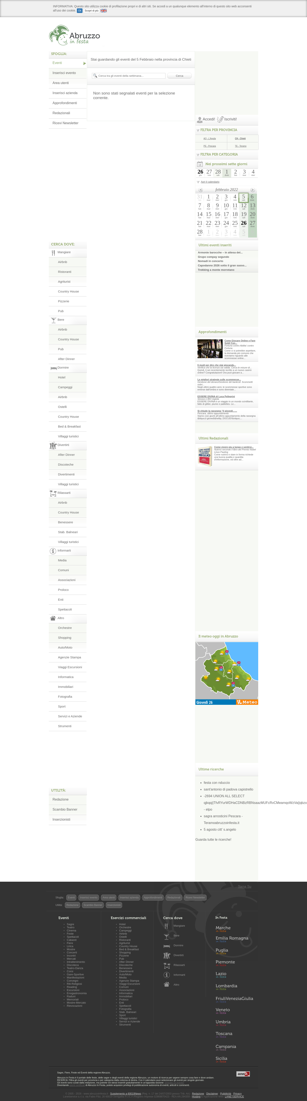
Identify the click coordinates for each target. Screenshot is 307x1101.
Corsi (70, 971)
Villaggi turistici (68, 436)
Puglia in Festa (234, 952)
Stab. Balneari (68, 532)
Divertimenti (66, 474)
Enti (60, 599)
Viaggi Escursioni (70, 667)
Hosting (196, 1096)
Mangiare (179, 925)
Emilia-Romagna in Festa (234, 940)
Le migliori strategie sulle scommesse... (219, 379)
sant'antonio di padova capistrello (228, 789)
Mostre (71, 949)
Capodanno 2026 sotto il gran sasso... (222, 265)
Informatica (66, 677)
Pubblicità (225, 1093)
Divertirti (179, 955)
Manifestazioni (75, 977)
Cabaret (71, 939)
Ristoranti (64, 271)
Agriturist (64, 281)
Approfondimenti (65, 103)
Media (62, 560)
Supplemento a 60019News (125, 1093)
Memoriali (73, 999)
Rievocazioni (74, 1005)
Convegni (72, 980)
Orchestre (65, 628)
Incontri (71, 955)
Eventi (57, 63)
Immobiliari (65, 686)
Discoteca (73, 965)
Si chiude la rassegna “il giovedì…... (217, 411)
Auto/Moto (65, 647)
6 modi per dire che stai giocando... (216, 365)
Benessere (65, 522)
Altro (176, 984)
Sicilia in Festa (234, 1059)
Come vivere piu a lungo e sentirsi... (234, 447)
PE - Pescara (210, 146)
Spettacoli (65, 609)
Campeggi (65, 387)
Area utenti (61, 83)
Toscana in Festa (234, 1036)
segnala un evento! (174, 1082)
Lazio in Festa (234, 976)
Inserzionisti (61, 819)
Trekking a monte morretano (216, 269)
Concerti (72, 952)
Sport (62, 706)
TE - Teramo (240, 146)
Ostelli (62, 407)
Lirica (70, 946)
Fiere (70, 943)
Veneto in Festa (234, 1012)
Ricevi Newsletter (66, 123)
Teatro (70, 927)
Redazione (61, 799)
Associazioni (66, 580)
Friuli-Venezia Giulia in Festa (234, 1000)
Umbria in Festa (234, 1024)
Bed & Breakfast (69, 426)
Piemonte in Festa (234, 964)
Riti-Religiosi (74, 983)
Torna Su (244, 886)
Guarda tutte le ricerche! (213, 839)
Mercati (71, 958)
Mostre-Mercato (76, 1002)
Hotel (61, 377)
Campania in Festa (234, 1048)
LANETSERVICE (234, 1096)
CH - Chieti (240, 138)
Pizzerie (63, 301)
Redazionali (61, 113)
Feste (70, 933)
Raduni (71, 996)
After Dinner (66, 359)
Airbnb (62, 262)
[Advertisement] (226, 77)
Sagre (70, 924)
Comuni (63, 570)
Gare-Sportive (75, 974)
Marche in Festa (234, 928)
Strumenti (64, 726)
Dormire (178, 945)
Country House (68, 291)
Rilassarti (179, 965)
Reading (72, 987)
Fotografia (65, 696)
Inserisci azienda (65, 93)
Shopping (64, 637)
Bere (176, 935)
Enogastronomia (77, 993)
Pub (61, 311)
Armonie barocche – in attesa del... (220, 252)
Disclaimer (212, 1093)
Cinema (71, 930)
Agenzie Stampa (69, 657)
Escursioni (73, 990)
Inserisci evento (64, 73)
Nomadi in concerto (210, 261)
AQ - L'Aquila (210, 138)
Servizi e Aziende (70, 716)
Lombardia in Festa (234, 988)
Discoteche (66, 464)
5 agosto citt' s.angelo (220, 829)
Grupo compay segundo (213, 256)
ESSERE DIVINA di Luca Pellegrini (216, 396)
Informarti (179, 974)
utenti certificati (77, 1085)
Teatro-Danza (75, 968)
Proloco (63, 589)
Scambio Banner (65, 809)
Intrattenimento (76, 961)
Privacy (237, 1093)
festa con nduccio (217, 782)
